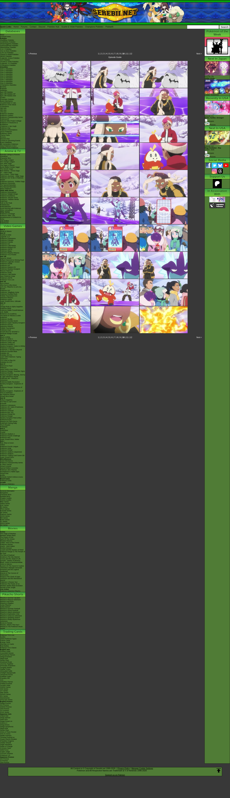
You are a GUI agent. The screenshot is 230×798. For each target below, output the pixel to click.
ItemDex (3, 87)
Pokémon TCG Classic (8, 648)
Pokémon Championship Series (11, 117)
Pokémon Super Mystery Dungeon (12, 323)
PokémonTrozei (6, 420)
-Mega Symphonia (6, 727)
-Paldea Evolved (6, 683)
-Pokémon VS (5, 755)
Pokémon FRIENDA (7, 484)
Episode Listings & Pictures (10, 154)
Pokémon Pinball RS (7, 414)
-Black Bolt (4, 658)
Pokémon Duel (5, 330)
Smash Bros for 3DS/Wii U (9, 332)
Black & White (5, 337)
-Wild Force (4, 750)
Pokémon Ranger (6, 416)
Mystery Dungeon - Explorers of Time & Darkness (11, 392)
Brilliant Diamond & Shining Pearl (12, 260)
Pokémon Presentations (8, 130)
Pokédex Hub (53, 27)
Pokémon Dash (5, 409)
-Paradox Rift (5, 678)
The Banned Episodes (8, 187)
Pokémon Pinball (6, 450)
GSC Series (4, 505)
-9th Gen (3, 108)
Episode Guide (115, 57)
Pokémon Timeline (6, 114)
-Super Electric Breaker (8, 739)
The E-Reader (5, 425)
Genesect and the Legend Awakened (9, 570)
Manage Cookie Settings (142, 768)
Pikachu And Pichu (7, 601)
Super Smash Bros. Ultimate (10, 301)
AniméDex (4, 156)
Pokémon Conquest (7, 348)
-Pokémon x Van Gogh (8, 126)
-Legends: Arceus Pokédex (10, 58)
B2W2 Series (5, 520)
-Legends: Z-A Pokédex (8, 63)
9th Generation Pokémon (9, 144)
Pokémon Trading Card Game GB (12, 455)
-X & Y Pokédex (6, 49)
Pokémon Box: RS (6, 412)
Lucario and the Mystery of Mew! (12, 550)
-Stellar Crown (5, 669)
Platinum (3, 368)
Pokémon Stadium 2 (7, 434)
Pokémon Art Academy (8, 314)
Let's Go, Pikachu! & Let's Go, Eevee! (11, 288)
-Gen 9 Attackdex (6, 83)
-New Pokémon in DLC (8, 146)
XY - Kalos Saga (6, 172)
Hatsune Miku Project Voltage (10, 121)
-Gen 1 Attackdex (6, 69)
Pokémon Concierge (7, 214)
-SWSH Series (5, 687)
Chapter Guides (6, 498)
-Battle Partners (6, 735)
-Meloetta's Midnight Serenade (11, 568)
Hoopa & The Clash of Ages (10, 577)
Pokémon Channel (6, 411)
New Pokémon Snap (7, 276)
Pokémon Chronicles (7, 183)
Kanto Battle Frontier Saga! (10, 167)
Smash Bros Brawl (6, 396)
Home (16, 27)
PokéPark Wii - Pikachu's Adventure (9, 379)
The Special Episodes (8, 185)
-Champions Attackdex (8, 85)
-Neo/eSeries (5, 698)
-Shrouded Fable (6, 671)
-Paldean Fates (5, 676)
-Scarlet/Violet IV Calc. (8, 103)
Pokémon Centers (6, 115)
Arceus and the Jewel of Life (10, 559)
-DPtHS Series (5, 694)
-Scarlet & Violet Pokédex (9, 62)
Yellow (2, 445)
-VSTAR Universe (6, 753)
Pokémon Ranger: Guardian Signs (12, 371)
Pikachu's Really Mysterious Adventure (10, 620)
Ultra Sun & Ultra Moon (8, 285)
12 (131, 54)
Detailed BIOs (5, 496)
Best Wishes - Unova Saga (10, 171)
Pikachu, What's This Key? (9, 625)
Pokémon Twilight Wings (9, 194)
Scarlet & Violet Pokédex (72, 27)
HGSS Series (5, 516)
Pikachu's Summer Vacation (10, 598)
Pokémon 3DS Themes (8, 470)
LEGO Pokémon (6, 132)
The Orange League (7, 162)
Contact (33, 27)
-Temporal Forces (6, 675)
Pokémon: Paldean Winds (9, 199)
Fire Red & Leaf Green (8, 402)
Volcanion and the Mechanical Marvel (11, 579)
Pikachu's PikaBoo (6, 603)
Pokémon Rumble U (7, 344)
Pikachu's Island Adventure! (10, 612)
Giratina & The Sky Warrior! (10, 557)
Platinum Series (6, 514)
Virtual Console (5, 466)
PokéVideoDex (5, 206)
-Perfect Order (5, 651)
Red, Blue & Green (7, 443)
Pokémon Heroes (6, 544)
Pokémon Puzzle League (9, 446)
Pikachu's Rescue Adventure (10, 600)
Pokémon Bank (5, 308)
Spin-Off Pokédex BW (8, 96)
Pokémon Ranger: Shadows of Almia (11, 388)
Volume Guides (5, 500)
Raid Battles (4, 646)
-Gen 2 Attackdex (6, 71)
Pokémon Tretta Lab (7, 342)
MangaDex (4, 493)
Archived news (5, 36)
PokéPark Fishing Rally (8, 423)
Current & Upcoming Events (10, 140)
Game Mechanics (6, 101)
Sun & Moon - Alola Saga (9, 174)
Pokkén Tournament (7, 328)
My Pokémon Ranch (7, 394)
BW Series (4, 518)
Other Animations (6, 210)
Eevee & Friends (6, 623)
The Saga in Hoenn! (7, 165)
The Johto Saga (6, 163)
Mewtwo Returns (6, 541)
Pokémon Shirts (6, 133)
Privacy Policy (124, 768)
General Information (7, 491)
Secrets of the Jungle (7, 587)
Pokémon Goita (5, 480)
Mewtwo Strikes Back (8, 535)
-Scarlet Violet (5, 685)
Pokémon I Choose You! (9, 582)
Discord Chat (5, 139)
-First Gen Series (6, 700)
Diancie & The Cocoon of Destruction (9, 574)
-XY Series (4, 691)
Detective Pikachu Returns (9, 253)
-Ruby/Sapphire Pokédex (9, 44)
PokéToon (3, 201)
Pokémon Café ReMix (8, 246)
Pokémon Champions (8, 238)
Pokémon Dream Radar (8, 341)
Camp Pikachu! (5, 605)
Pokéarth (109, 27)
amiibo (2, 475)
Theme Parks (5, 135)
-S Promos (4, 761)
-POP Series (4, 712)
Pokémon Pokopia (6, 240)
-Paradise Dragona (7, 741)
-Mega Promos (5, 703)
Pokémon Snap (5, 448)
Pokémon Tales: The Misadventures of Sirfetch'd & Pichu (10, 217)
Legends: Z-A (5, 237)
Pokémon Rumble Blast (8, 351)
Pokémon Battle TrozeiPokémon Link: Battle (11, 311)
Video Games (13, 226)
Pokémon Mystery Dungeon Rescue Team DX (10, 270)
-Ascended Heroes (7, 653)
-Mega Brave (5, 725)
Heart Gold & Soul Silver (9, 369)
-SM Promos (4, 709)
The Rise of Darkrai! (7, 555)
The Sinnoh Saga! (6, 169)
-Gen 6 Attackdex (6, 78)
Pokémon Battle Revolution (10, 382)
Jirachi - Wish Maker (7, 546)
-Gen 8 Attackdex (6, 81)
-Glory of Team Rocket (8, 732)
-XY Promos (4, 710)
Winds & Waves (6, 231)
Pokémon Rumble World (9, 321)
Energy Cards (5, 642)
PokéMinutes (5, 205)
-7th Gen (3, 112)
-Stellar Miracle (5, 743)
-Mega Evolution (6, 657)
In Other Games (6, 464)
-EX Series (4, 696)
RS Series (4, 507)
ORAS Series (5, 523)
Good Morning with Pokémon (10, 208)
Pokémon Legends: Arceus (10, 262)
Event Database (6, 142)
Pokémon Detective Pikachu (10, 591)
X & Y (2, 305)
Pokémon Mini (5, 437)
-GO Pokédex (5, 60)
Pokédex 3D (4, 353)
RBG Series (4, 502)
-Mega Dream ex (6, 721)
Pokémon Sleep (6, 251)
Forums (24, 27)
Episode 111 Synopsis (214, 118)
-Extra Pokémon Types (8, 639)
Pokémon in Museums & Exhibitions (9, 123)
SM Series (4, 525)
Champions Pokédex (94, 27)
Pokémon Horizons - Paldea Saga (12, 181)
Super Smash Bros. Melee (9, 439)
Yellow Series (5, 503)
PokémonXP (4, 119)
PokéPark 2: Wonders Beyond (11, 350)
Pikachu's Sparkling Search (10, 617)
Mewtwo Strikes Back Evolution (11, 586)
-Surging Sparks (6, 667)
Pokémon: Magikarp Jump (9, 292)
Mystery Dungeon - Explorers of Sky (11, 384)
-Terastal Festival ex (7, 737)
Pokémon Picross (6, 324)
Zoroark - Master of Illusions (10, 560)
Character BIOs (5, 494)
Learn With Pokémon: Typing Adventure (10, 358)
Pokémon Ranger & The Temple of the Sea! (12, 552)
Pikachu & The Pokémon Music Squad (11, 627)
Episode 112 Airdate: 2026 (213, 148)
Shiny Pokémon (6, 189)
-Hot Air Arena (5, 734)
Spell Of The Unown (7, 539)
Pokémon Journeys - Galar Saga (12, 176)
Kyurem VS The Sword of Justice (12, 566)
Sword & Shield (5, 258)
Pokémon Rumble (6, 373)
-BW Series (4, 692)
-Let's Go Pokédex (6, 53)
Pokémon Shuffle (6, 319)
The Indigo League (7, 160)
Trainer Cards (5, 640)
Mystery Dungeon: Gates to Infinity (12, 346)
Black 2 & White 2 (6, 339)
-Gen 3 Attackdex (6, 72)
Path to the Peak (6, 203)
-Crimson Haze (5, 748)
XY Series (3, 521)
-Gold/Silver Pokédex (7, 42)
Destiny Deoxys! (6, 548)
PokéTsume (4, 223)
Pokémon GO (5, 244)
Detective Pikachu (6, 298)
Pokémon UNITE (6, 249)
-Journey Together (6, 664)
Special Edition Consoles (9, 468)
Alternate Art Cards (7, 644)
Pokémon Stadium (6, 454)
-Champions (4, 106)
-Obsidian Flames (6, 682)
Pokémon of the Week (8, 105)
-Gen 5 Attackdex (6, 76)
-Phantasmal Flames (7, 655)
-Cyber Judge (5, 752)
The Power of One (6, 537)
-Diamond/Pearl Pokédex (9, 45)
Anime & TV (13, 151)
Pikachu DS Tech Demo (8, 421)
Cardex (2, 97)
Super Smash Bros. (7, 457)
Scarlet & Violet (5, 235)
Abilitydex (3, 90)
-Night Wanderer (6, 744)
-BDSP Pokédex (6, 56)
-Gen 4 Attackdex (6, 74)
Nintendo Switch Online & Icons (11, 477)
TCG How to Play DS (7, 360)
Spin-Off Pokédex (6, 92)
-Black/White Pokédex (8, 47)
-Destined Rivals (6, 662)
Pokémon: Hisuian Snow (9, 198)
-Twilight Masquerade (8, 673)
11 (127, 54)
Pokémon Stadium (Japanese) (11, 452)
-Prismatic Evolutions (7, 666)
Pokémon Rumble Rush (8, 294)
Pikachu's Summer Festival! (10, 609)
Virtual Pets (4, 473)
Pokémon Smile (6, 272)
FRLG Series (5, 509)
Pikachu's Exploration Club (9, 614)
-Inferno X (3, 723)
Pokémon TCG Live (7, 280)
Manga (12, 487)
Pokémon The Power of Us (9, 584)
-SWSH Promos (6, 707)
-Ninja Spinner (5, 718)
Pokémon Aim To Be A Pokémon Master (11, 179)
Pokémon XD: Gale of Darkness (11, 407)
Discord (42, 27)
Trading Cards (12, 631)
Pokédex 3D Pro (6, 355)
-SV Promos (4, 705)
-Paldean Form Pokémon (9, 148)
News (2, 35)
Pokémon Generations (8, 192)
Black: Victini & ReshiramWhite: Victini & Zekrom (11, 563)
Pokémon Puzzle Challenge (10, 436)
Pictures (210, 125)
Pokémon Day (5, 128)
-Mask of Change (6, 746)
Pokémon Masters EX (8, 247)
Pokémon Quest (6, 299)
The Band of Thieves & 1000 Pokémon (10, 316)
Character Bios (5, 158)
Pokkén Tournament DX (8, 296)
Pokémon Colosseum (8, 405)
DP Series (3, 512)
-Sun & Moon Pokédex (8, 51)
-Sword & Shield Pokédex (9, 54)
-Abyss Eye (4, 716)
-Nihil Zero (4, 719)
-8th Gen (3, 110)
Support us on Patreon (115, 775)
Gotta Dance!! (5, 607)
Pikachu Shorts (12, 594)
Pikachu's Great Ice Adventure (11, 616)
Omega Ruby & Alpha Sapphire (11, 307)
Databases (13, 31)
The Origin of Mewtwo (8, 534)
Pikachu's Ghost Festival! (9, 610)
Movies (13, 528)
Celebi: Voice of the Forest (9, 543)
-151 (1, 680)
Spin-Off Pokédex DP (7, 94)
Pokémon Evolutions (7, 196)
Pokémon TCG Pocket (8, 255)
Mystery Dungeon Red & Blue (11, 418)
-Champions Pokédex (8, 65)
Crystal (2, 432)
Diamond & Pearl (6, 366)
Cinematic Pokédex (7, 99)
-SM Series (4, 689)
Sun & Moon (4, 283)
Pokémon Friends (6, 242)
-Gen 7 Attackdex (6, 80)
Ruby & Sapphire (6, 400)
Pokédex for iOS (6, 362)
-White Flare (4, 660)
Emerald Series (5, 511)
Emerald (3, 403)
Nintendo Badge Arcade (8, 333)
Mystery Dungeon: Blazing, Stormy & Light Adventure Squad (12, 375)
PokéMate (4, 427)
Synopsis (209, 153)
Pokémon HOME (6, 264)
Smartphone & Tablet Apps (9, 472)
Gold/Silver (4, 430)
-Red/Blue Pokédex (7, 40)
